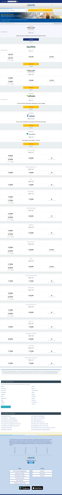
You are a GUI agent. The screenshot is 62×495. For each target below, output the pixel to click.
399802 (32, 244)
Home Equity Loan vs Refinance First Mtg (39, 423)
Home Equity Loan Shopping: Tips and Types (10, 425)
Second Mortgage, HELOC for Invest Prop (39, 425)
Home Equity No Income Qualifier (38, 418)
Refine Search (40, 10)
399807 (32, 323)
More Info (31, 41)
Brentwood (3, 390)
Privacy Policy (42, 473)
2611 (32, 51)
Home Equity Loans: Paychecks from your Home (11, 423)
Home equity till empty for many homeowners (40, 429)
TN (36, 452)
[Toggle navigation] (52, 5)
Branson (33, 388)
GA (14, 447)
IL (47, 447)
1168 (32, 137)
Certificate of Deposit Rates (19, 482)
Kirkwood (33, 400)
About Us (42, 471)
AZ (14, 449)
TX (47, 449)
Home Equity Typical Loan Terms (37, 421)
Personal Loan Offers (19, 478)
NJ (36, 451)
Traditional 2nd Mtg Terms (6, 427)
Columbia (3, 394)
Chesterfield (3, 392)
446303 (32, 181)
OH (14, 450)
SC (14, 452)
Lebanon (3, 402)
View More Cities (6, 407)
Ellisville (33, 394)
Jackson (33, 398)
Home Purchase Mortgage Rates (19, 471)
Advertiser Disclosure (57, 23)
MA (25, 449)
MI (25, 451)
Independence (4, 398)
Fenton (2, 396)
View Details (31, 39)
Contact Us (42, 475)
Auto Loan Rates (19, 480)
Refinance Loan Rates (19, 473)
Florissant (34, 396)
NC (36, 449)
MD (47, 450)
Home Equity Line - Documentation (8, 418)
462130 (32, 227)
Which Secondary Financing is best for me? (9, 421)
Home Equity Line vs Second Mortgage (9, 419)
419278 (32, 193)
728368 (32, 335)
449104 (32, 32)
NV (25, 450)
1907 (32, 100)
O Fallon (33, 404)
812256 (32, 152)
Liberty (2, 404)
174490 (32, 290)
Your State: (4, 1)
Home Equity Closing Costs (6, 429)
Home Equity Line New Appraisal (37, 416)
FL (25, 447)
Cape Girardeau (35, 390)
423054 (32, 210)
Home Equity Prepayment (36, 419)
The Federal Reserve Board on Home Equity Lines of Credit (43, 427)
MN (14, 451)
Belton (33, 386)
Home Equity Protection (6, 416)
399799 (32, 261)
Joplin (2, 400)
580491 (32, 169)
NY (36, 447)
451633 (32, 360)
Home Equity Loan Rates (20, 475)
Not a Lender (32, 118)
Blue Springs (3, 388)
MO (25, 452)
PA (36, 450)
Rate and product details (52, 373)
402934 (32, 306)
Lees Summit (34, 402)
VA (47, 451)
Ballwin (2, 386)
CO (47, 452)
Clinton (33, 392)
